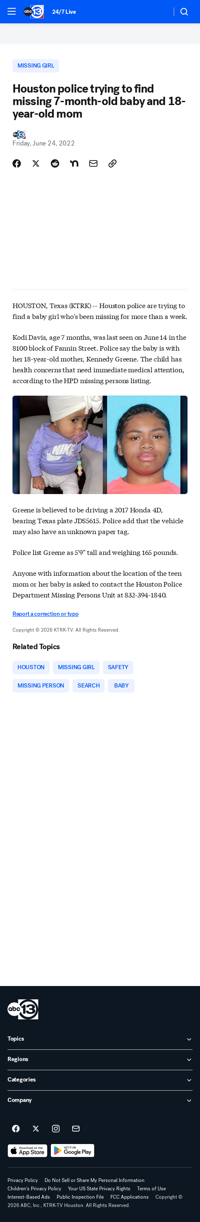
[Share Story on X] (36, 163)
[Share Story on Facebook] (17, 163)
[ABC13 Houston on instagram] (56, 1129)
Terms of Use (151, 1188)
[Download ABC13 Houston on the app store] (28, 1150)
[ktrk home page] (23, 1009)
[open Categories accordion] (100, 1080)
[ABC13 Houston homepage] (34, 11)
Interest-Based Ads (29, 1196)
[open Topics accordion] (100, 1039)
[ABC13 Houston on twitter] (36, 1129)
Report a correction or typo (45, 614)
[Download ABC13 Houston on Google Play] (73, 1150)
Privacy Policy (23, 1180)
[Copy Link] (112, 163)
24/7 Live (64, 12)
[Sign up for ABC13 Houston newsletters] (76, 1129)
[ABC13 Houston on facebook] (16, 1129)
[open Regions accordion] (100, 1059)
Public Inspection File (80, 1196)
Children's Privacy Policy (34, 1188)
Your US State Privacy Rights (99, 1188)
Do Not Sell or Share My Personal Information (95, 1180)
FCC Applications (129, 1196)
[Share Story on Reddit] (55, 163)
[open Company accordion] (100, 1100)
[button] (11, 11)
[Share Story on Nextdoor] (74, 163)
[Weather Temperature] (158, 11)
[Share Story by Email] (93, 163)
